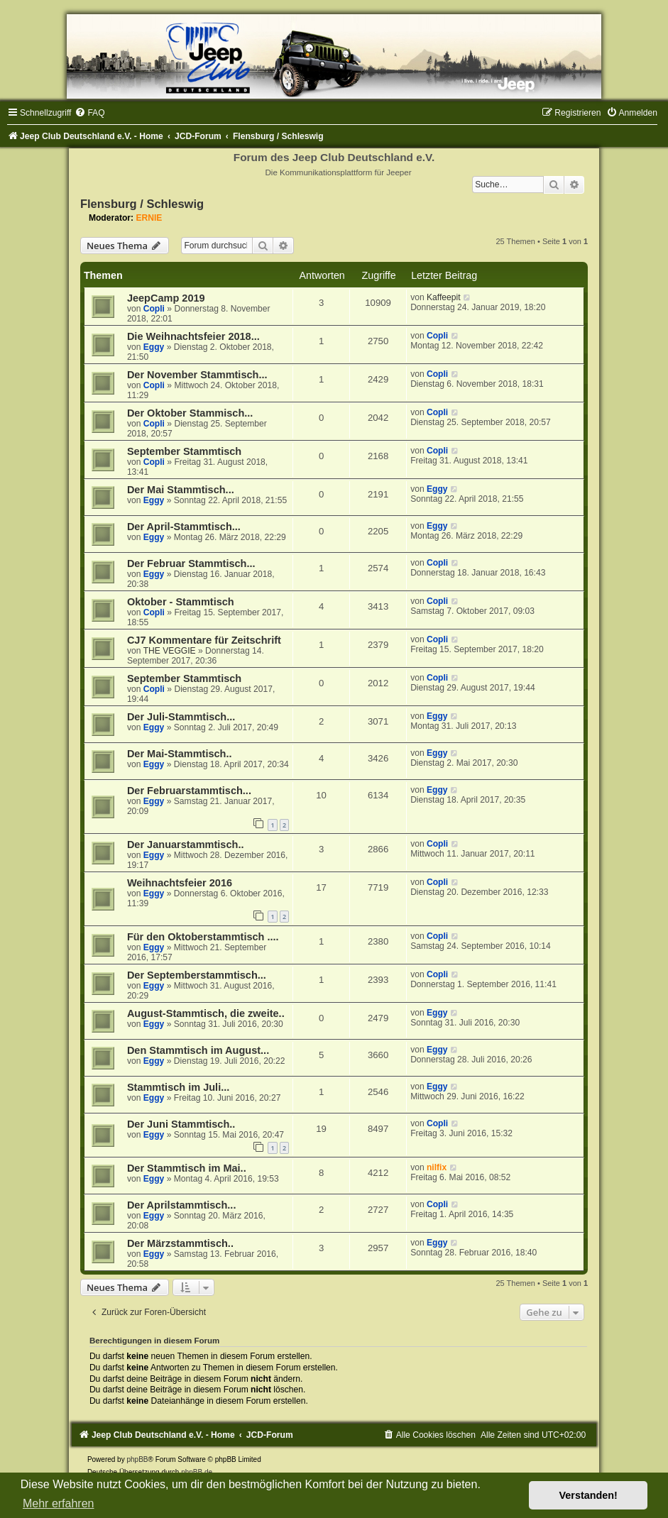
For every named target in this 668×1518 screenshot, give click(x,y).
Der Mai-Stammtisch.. (179, 753)
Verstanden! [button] (588, 1495)
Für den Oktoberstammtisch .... (203, 936)
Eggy (154, 347)
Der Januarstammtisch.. (185, 844)
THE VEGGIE (169, 651)
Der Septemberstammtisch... (196, 975)
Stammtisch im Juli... (178, 1087)
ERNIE (149, 218)
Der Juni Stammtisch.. (181, 1124)
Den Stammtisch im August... (198, 1050)
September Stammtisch (184, 451)
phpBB (137, 1459)
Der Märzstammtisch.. (180, 1243)
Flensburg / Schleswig (142, 203)
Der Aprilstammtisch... (181, 1205)
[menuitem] (89, 113)
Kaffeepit (444, 297)
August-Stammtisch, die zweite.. (206, 1013)
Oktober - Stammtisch (180, 601)
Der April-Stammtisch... (184, 526)
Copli (154, 309)
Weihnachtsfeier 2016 (179, 883)
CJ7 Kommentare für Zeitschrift (204, 640)
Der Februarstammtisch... (189, 790)
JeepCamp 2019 (166, 298)
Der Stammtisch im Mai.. (186, 1168)
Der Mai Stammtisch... (180, 489)
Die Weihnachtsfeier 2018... (193, 336)
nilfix (437, 1167)
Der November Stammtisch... (197, 374)
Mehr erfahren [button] (58, 1503)
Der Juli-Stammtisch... (181, 716)
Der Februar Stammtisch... (191, 563)
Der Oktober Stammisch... (190, 413)
